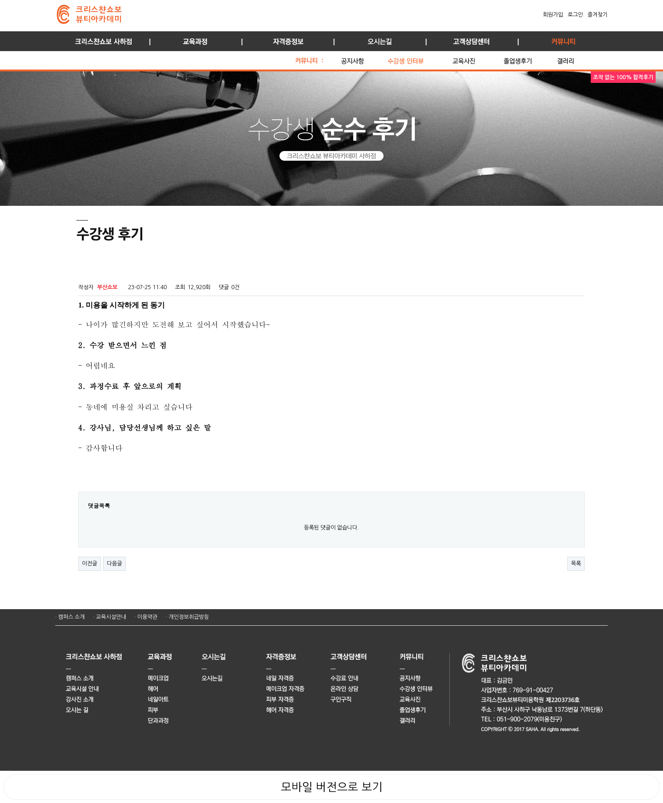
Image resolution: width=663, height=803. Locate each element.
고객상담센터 (470, 41)
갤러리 (575, 58)
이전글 (89, 563)
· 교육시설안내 (109, 617)
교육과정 (193, 41)
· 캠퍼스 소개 (70, 617)
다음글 (114, 563)
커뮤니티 (562, 41)
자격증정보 (285, 41)
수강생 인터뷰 (418, 58)
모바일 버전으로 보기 (332, 786)
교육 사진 (476, 58)
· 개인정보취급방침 (187, 617)
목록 (576, 563)
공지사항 (362, 58)
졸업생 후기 (528, 58)
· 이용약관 (145, 617)
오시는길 (378, 41)
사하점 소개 (101, 41)
